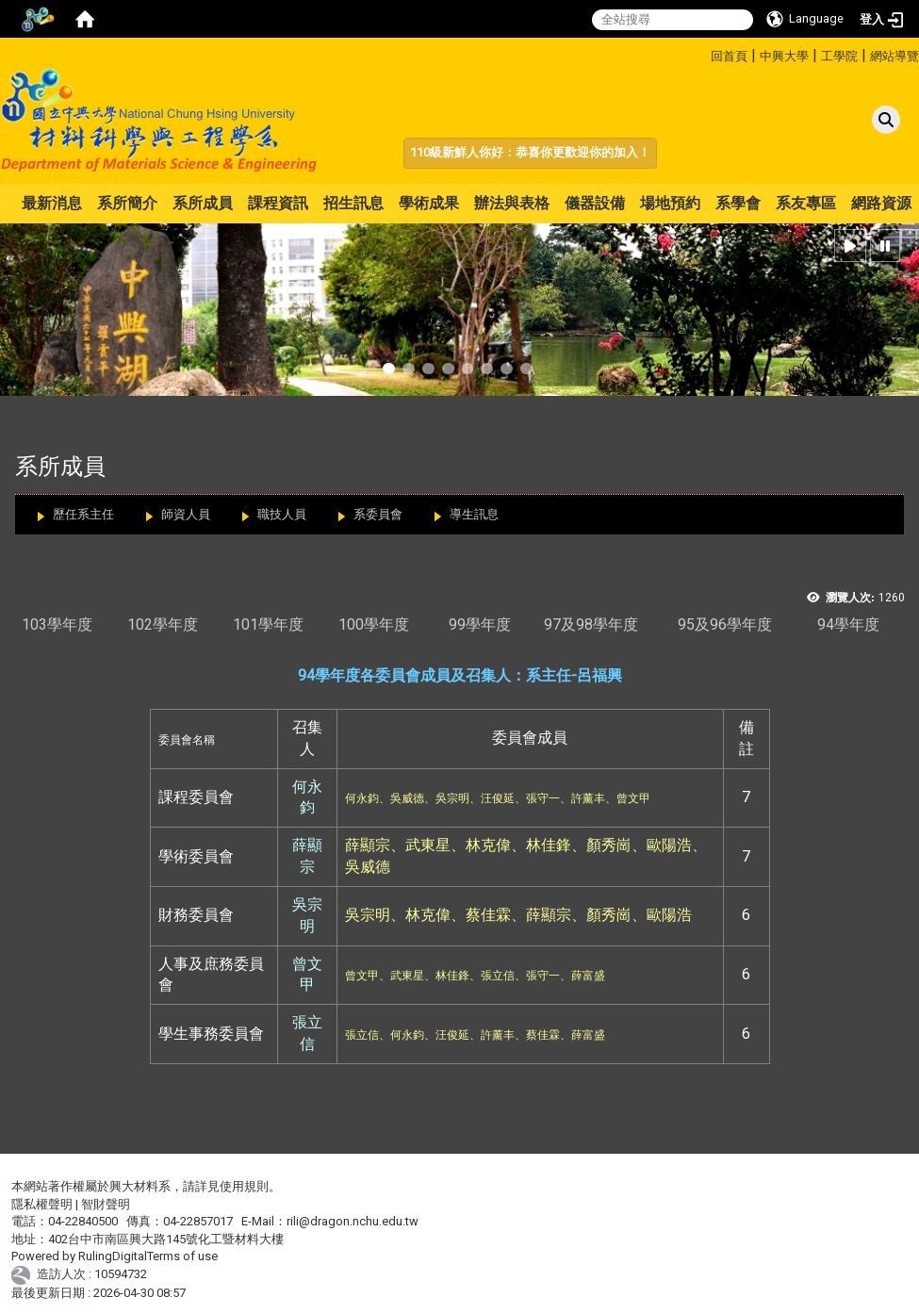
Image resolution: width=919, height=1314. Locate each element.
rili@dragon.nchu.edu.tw (352, 1221)
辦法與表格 (512, 203)
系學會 (738, 203)
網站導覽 (894, 56)
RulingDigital (112, 1256)
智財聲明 (105, 1204)
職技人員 (281, 514)
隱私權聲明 (42, 1204)
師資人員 (185, 514)
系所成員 (202, 203)
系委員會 (377, 514)
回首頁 (729, 56)
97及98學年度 (591, 624)
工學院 (839, 56)
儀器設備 (595, 203)
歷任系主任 (83, 514)
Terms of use (182, 1256)
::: (703, 53)
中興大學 (784, 56)
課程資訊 (278, 203)
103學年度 (57, 624)
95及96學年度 (725, 624)
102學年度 (162, 624)
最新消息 (52, 203)
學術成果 (429, 203)
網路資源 (881, 203)
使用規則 (244, 1186)
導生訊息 (474, 514)
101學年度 (268, 624)
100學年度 (373, 624)
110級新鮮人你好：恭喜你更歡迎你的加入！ (530, 152)
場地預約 (670, 203)
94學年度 (848, 624)
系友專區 (806, 203)
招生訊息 (353, 203)
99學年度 (480, 624)
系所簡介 (127, 203)
